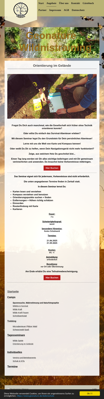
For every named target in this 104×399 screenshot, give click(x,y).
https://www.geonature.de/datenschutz (35, 396)
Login (94, 389)
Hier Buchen (52, 168)
